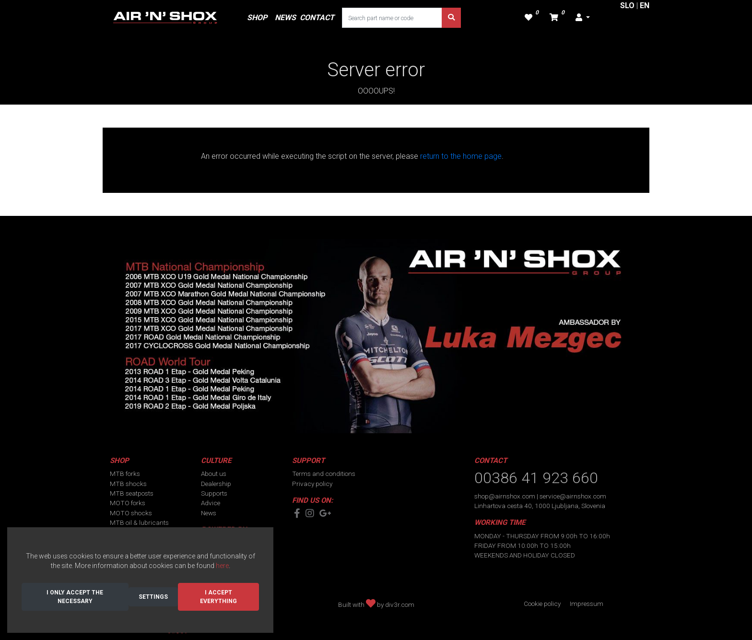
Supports (214, 493)
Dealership (216, 483)
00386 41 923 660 (536, 478)
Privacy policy (312, 483)
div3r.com (399, 604)
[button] (583, 17)
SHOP (257, 17)
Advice (210, 503)
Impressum (586, 603)
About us (213, 473)
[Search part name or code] (392, 18)
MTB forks (125, 473)
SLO (627, 5)
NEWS (285, 17)
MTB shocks (128, 483)
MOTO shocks (131, 513)
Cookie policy (542, 603)
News (208, 513)
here (222, 565)
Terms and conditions (323, 473)
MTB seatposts (131, 493)
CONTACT (317, 17)
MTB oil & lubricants (139, 522)
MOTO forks (127, 503)
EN (644, 5)
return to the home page (461, 156)
